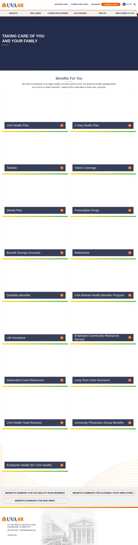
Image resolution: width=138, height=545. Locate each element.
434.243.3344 (12, 530)
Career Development (58, 13)
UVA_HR (127, 4)
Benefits (13, 13)
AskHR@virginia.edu (28, 530)
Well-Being (35, 13)
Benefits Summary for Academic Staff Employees (103, 493)
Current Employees (79, 4)
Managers (95, 4)
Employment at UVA (125, 13)
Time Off (103, 13)
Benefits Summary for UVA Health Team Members (35, 493)
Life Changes (80, 13)
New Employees (61, 4)
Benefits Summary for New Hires (35, 500)
